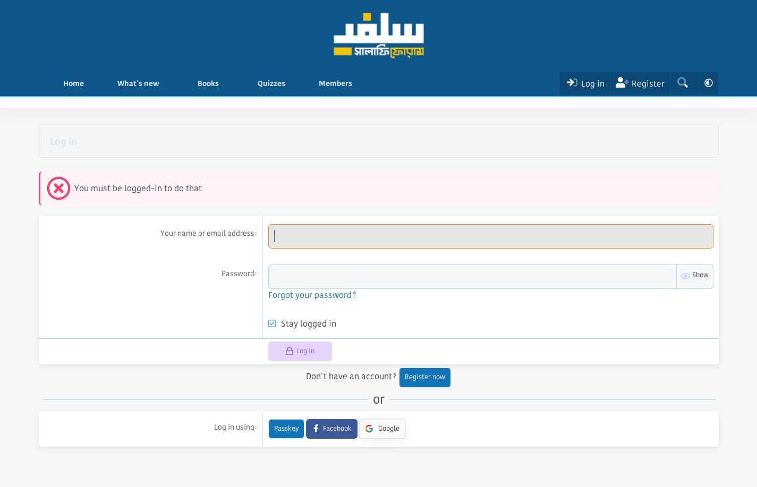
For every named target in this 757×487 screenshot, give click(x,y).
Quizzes (271, 83)
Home (73, 83)
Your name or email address (207, 233)
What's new (138, 83)
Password (238, 273)
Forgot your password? (312, 295)
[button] (167, 83)
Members (335, 83)
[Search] (682, 83)
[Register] (640, 83)
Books (208, 83)
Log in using (234, 427)
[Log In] (584, 83)
